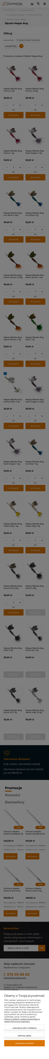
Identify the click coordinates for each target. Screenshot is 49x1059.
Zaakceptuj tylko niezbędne (25, 1028)
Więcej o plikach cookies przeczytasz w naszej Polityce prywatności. (22, 1020)
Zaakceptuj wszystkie (24, 1043)
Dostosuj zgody (24, 1036)
